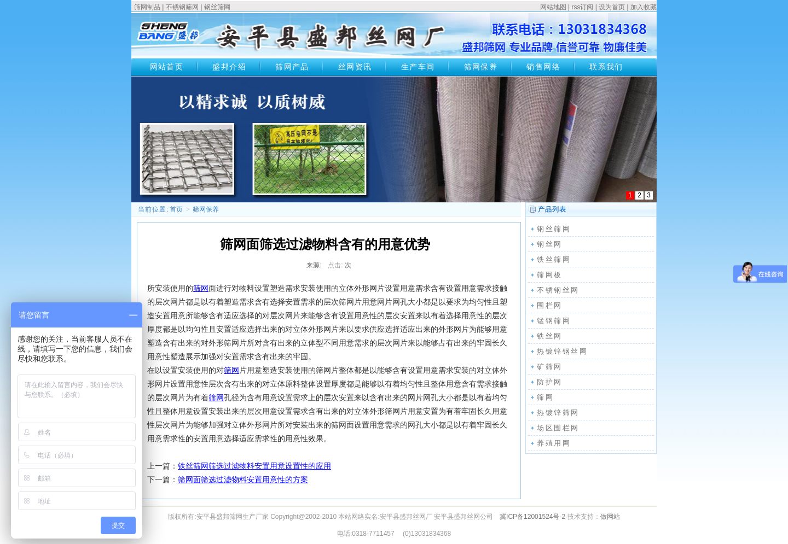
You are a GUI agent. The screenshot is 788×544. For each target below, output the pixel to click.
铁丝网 (550, 336)
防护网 (550, 382)
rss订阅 (582, 7)
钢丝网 (550, 244)
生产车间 (418, 66)
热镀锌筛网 (558, 412)
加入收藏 (643, 7)
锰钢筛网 (554, 321)
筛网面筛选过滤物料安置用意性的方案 (243, 479)
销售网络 (543, 66)
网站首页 (167, 66)
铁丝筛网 (554, 259)
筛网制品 (147, 7)
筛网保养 (481, 66)
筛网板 (550, 275)
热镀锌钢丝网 (562, 351)
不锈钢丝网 (558, 290)
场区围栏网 (558, 428)
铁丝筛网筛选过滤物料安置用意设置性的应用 (254, 465)
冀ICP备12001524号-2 (532, 516)
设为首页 (612, 7)
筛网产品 (292, 66)
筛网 (200, 288)
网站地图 (553, 7)
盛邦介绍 (229, 66)
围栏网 (550, 305)
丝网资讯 (355, 66)
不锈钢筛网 (182, 7)
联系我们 (606, 66)
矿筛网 (550, 366)
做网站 (610, 516)
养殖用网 (554, 443)
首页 (176, 209)
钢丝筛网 (217, 7)
